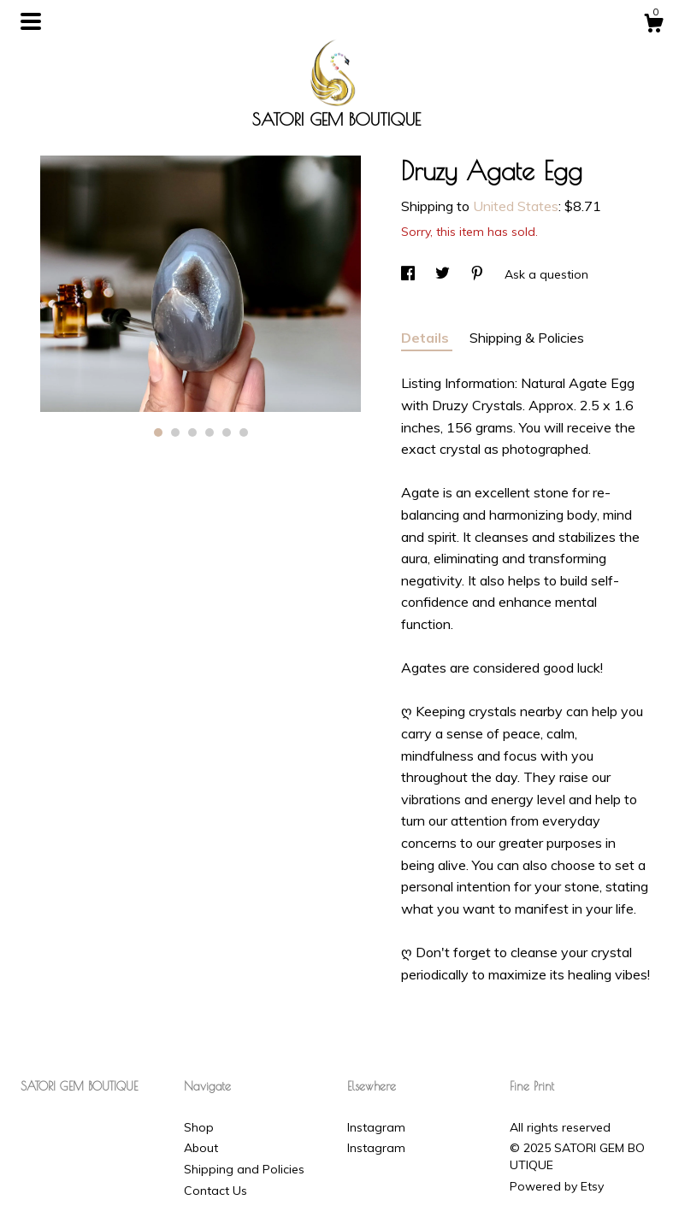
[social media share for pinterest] (478, 274)
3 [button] (192, 432)
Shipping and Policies (244, 1169)
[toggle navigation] (31, 21)
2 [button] (175, 432)
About (201, 1147)
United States (515, 206)
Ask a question (546, 274)
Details (426, 337)
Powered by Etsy (557, 1186)
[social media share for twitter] (444, 274)
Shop (199, 1127)
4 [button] (209, 432)
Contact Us (215, 1190)
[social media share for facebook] (409, 274)
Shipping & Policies (526, 337)
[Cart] (653, 25)
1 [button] (158, 432)
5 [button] (226, 432)
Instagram (376, 1127)
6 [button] (243, 432)
